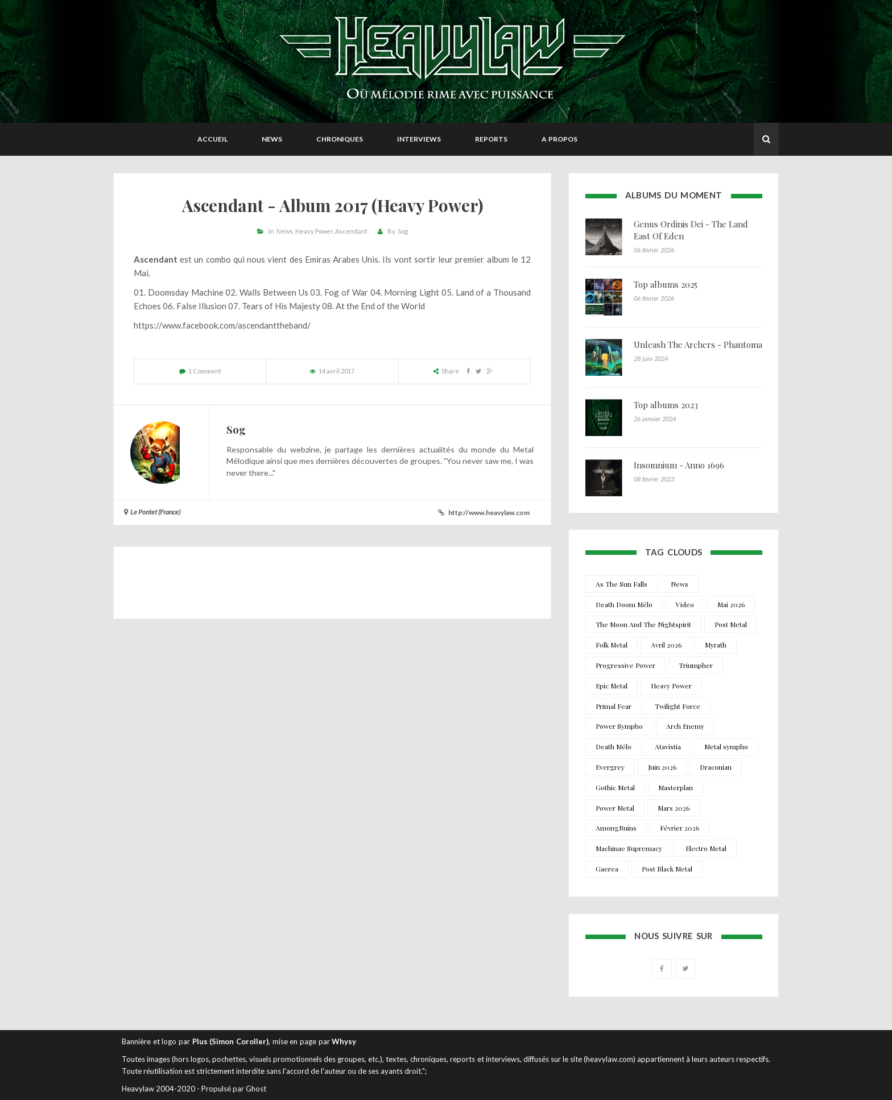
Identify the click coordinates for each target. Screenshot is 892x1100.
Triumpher (696, 665)
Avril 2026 (666, 644)
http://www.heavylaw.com (489, 512)
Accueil (212, 139)
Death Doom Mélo (624, 604)
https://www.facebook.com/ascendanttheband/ (222, 325)
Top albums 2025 (665, 284)
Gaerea (607, 868)
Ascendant (351, 231)
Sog (403, 231)
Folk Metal (611, 644)
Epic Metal (611, 685)
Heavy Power (314, 231)
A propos (559, 139)
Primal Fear (613, 706)
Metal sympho (726, 746)
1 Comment (204, 371)
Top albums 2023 (666, 404)
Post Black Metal (667, 868)
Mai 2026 (731, 604)
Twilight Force (677, 706)
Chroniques (339, 139)
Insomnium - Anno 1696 (679, 465)
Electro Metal (705, 848)
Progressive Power (625, 665)
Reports (491, 139)
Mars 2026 (673, 807)
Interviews (419, 139)
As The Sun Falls (621, 583)
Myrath (715, 644)
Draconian (716, 766)
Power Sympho (619, 725)
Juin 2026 (662, 766)
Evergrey (610, 766)
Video (685, 604)
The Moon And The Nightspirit (643, 624)
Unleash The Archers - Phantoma (698, 344)
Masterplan (675, 787)
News (272, 139)
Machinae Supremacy (629, 848)
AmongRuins (616, 827)
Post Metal (731, 624)
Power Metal (615, 807)
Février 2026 (679, 827)
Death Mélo (613, 746)
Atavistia (668, 746)
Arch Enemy (685, 725)
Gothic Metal (615, 787)
